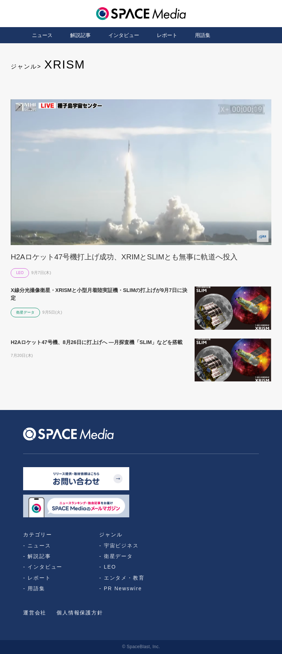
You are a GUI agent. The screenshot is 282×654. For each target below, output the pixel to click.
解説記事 (80, 35)
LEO (110, 567)
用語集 (202, 35)
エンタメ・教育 (124, 578)
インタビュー (123, 35)
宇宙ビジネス (121, 545)
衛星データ (118, 556)
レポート (167, 35)
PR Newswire (123, 588)
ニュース (42, 35)
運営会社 (34, 613)
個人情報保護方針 (80, 613)
